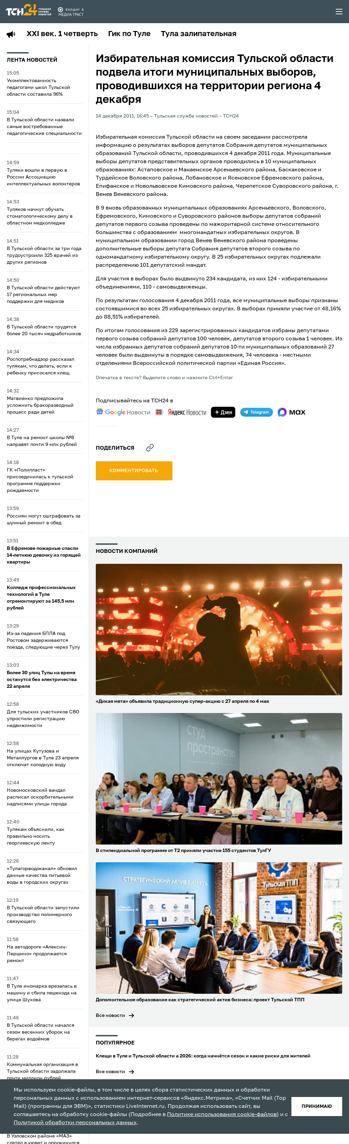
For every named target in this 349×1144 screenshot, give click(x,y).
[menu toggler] (339, 11)
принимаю (317, 1106)
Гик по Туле (129, 34)
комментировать (134, 470)
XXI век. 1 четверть (62, 34)
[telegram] (256, 412)
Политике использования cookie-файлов (222, 1114)
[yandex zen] (223, 412)
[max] (291, 412)
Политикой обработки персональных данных (75, 1123)
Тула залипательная (199, 34)
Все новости (110, 1015)
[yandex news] (180, 412)
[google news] (123, 412)
